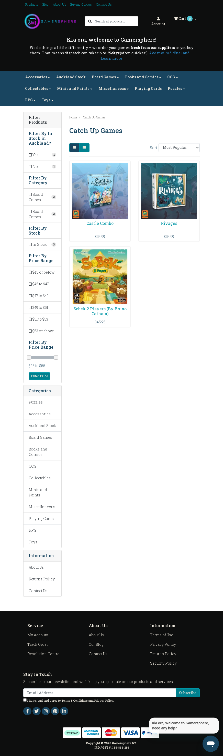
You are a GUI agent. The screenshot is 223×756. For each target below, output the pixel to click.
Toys (33, 542)
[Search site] (90, 21)
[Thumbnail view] (74, 147)
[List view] (84, 147)
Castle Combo (100, 223)
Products (31, 4)
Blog (45, 4)
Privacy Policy (163, 644)
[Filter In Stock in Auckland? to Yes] (42, 155)
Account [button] (158, 21)
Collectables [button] (36, 88)
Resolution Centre (43, 653)
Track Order (37, 644)
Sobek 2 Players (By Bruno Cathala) (100, 311)
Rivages (169, 223)
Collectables (40, 477)
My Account (37, 634)
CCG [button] (171, 77)
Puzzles (36, 402)
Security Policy (163, 663)
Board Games (40, 437)
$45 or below (41, 272)
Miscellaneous (42, 506)
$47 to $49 (39, 295)
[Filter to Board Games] (42, 197)
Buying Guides (81, 4)
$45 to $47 (39, 284)
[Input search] (116, 21)
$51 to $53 (38, 319)
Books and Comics (38, 452)
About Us (59, 4)
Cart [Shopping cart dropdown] (183, 18)
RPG (32, 530)
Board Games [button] (104, 77)
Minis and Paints (38, 492)
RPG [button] (29, 99)
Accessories (40, 413)
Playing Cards (148, 88)
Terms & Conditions (74, 700)
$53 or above (41, 330)
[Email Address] (99, 692)
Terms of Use (161, 634)
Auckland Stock (71, 77)
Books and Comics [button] (141, 77)
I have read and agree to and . (68, 700)
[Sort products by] (179, 147)
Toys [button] (46, 99)
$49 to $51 (38, 307)
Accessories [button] (36, 77)
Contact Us (104, 4)
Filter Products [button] (38, 120)
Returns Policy (42, 579)
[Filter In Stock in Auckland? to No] (42, 167)
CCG (32, 466)
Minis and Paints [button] (73, 88)
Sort (153, 147)
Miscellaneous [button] (112, 88)
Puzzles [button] (175, 88)
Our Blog (96, 644)
